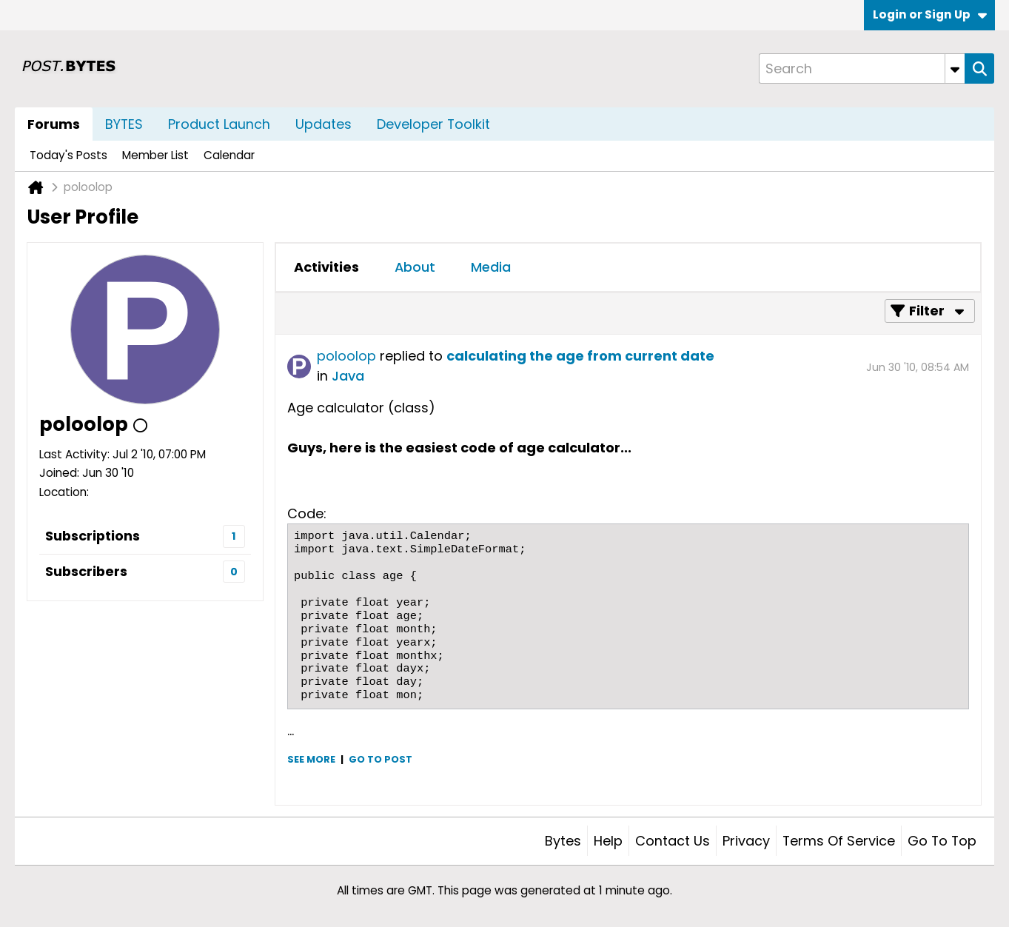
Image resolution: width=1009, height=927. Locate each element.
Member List (155, 155)
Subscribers (86, 571)
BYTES (124, 124)
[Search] (862, 68)
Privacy (746, 840)
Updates (323, 124)
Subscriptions (92, 535)
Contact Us (672, 840)
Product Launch (219, 124)
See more (311, 759)
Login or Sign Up (930, 14)
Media (491, 267)
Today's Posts (68, 155)
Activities (326, 267)
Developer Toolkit (433, 124)
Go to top (942, 840)
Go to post (380, 759)
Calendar (229, 155)
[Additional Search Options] (955, 68)
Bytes (563, 840)
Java (348, 376)
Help (608, 840)
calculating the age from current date (580, 356)
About (415, 267)
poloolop (346, 356)
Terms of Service (838, 840)
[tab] (326, 267)
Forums (53, 124)
